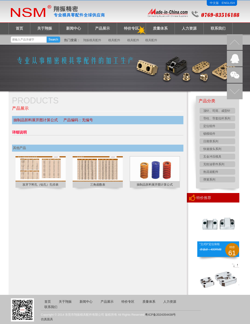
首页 (19, 28)
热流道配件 (210, 172)
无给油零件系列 (213, 164)
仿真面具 (47, 319)
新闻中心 (73, 28)
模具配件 (114, 40)
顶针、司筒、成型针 (216, 110)
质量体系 (160, 28)
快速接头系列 (212, 149)
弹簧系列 (209, 179)
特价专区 (131, 28)
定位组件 (209, 126)
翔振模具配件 (92, 40)
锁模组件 (209, 133)
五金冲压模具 (212, 156)
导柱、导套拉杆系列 (216, 118)
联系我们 (218, 28)
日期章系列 (210, 141)
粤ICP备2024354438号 (160, 314)
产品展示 (102, 28)
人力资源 (189, 28)
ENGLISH (228, 3)
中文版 (214, 3)
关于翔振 (44, 28)
